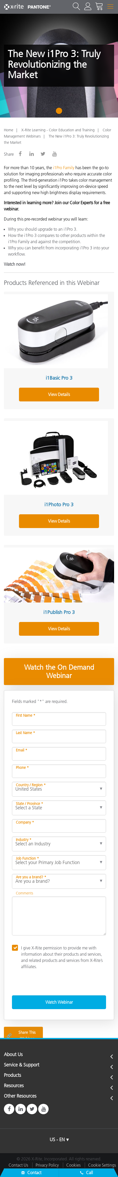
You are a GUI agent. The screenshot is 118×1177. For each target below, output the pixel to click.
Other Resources (20, 1096)
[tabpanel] (59, 66)
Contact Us (18, 1165)
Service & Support (21, 1065)
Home (8, 130)
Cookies (73, 1165)
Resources (14, 1086)
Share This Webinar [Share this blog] (21, 1035)
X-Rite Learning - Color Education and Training (58, 130)
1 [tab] (60, 112)
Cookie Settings (102, 1165)
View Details (59, 394)
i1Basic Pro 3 (59, 378)
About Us (13, 1054)
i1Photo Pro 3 (59, 505)
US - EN (57, 1139)
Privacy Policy (47, 1165)
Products (12, 1075)
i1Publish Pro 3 (59, 612)
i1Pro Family (63, 167)
